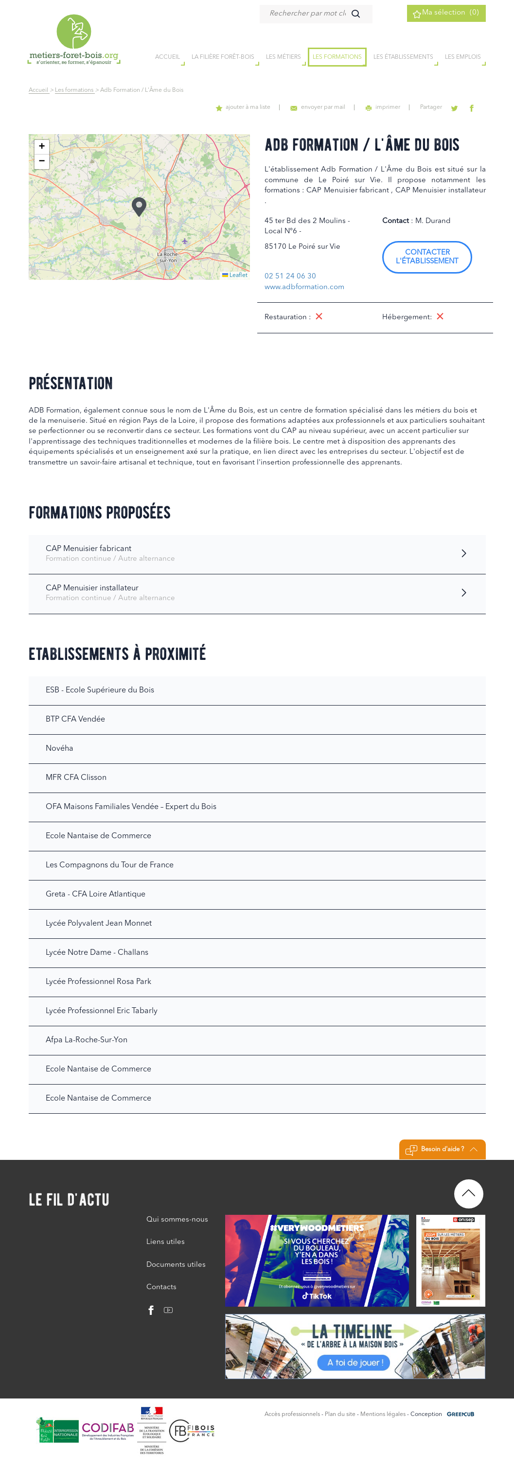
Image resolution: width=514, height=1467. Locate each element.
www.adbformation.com (304, 287)
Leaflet (235, 275)
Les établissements (403, 58)
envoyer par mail (332, 107)
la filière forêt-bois (223, 58)
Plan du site (340, 1414)
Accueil (39, 90)
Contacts (161, 1287)
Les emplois (463, 58)
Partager (438, 107)
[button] (139, 207)
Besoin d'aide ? (441, 1150)
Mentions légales (383, 1414)
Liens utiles (165, 1242)
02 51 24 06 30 (290, 276)
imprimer (393, 107)
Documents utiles (176, 1265)
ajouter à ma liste (260, 107)
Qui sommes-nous (177, 1220)
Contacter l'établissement (427, 257)
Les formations (337, 58)
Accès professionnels (292, 1414)
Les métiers (283, 58)
